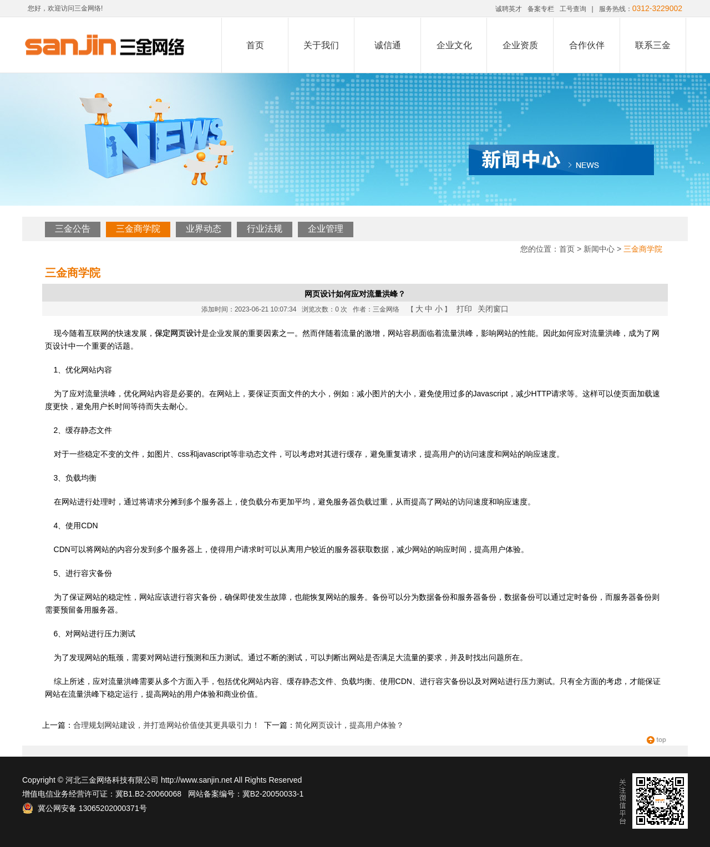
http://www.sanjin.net (196, 779)
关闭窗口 (493, 308)
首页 (255, 45)
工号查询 (573, 9)
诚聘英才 (508, 9)
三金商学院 (138, 228)
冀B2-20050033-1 (273, 793)
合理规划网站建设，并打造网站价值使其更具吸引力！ (166, 725)
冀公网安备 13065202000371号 (84, 808)
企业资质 (520, 45)
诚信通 (387, 45)
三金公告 (72, 228)
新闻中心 (599, 248)
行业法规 (264, 228)
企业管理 (325, 228)
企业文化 (454, 45)
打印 (464, 308)
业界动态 (203, 228)
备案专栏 (541, 9)
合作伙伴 (587, 45)
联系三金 (653, 45)
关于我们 (321, 45)
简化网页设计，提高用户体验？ (349, 725)
